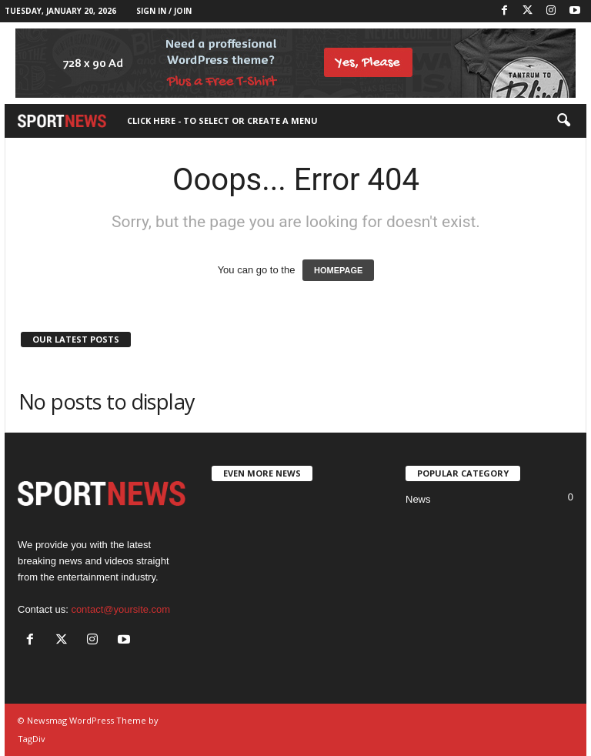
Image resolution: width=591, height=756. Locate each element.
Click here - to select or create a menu (222, 120)
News (418, 499)
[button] (563, 121)
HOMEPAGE (338, 270)
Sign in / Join (164, 10)
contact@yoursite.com (120, 609)
